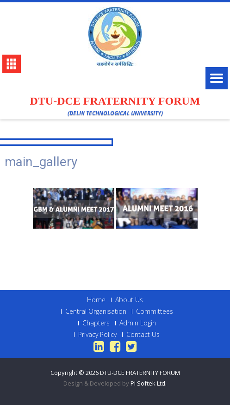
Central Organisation (95, 311)
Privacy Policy (97, 334)
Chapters (96, 323)
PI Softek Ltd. (149, 383)
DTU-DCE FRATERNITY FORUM (140, 372)
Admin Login (137, 323)
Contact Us (143, 334)
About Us (129, 300)
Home (96, 300)
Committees (154, 311)
